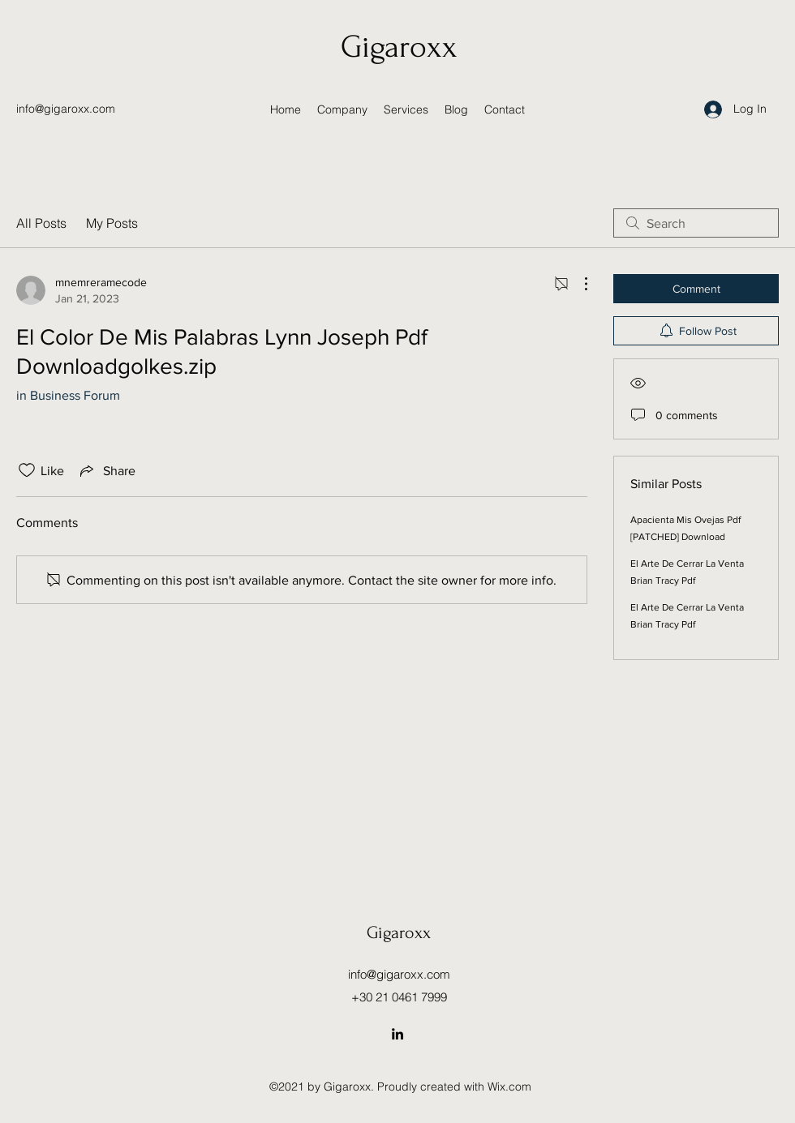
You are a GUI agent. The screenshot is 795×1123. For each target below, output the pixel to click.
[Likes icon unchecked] (26, 470)
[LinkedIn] (397, 1034)
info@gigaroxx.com (65, 108)
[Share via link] (106, 470)
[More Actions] (577, 284)
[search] (696, 223)
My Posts (112, 223)
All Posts (41, 223)
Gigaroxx (399, 47)
